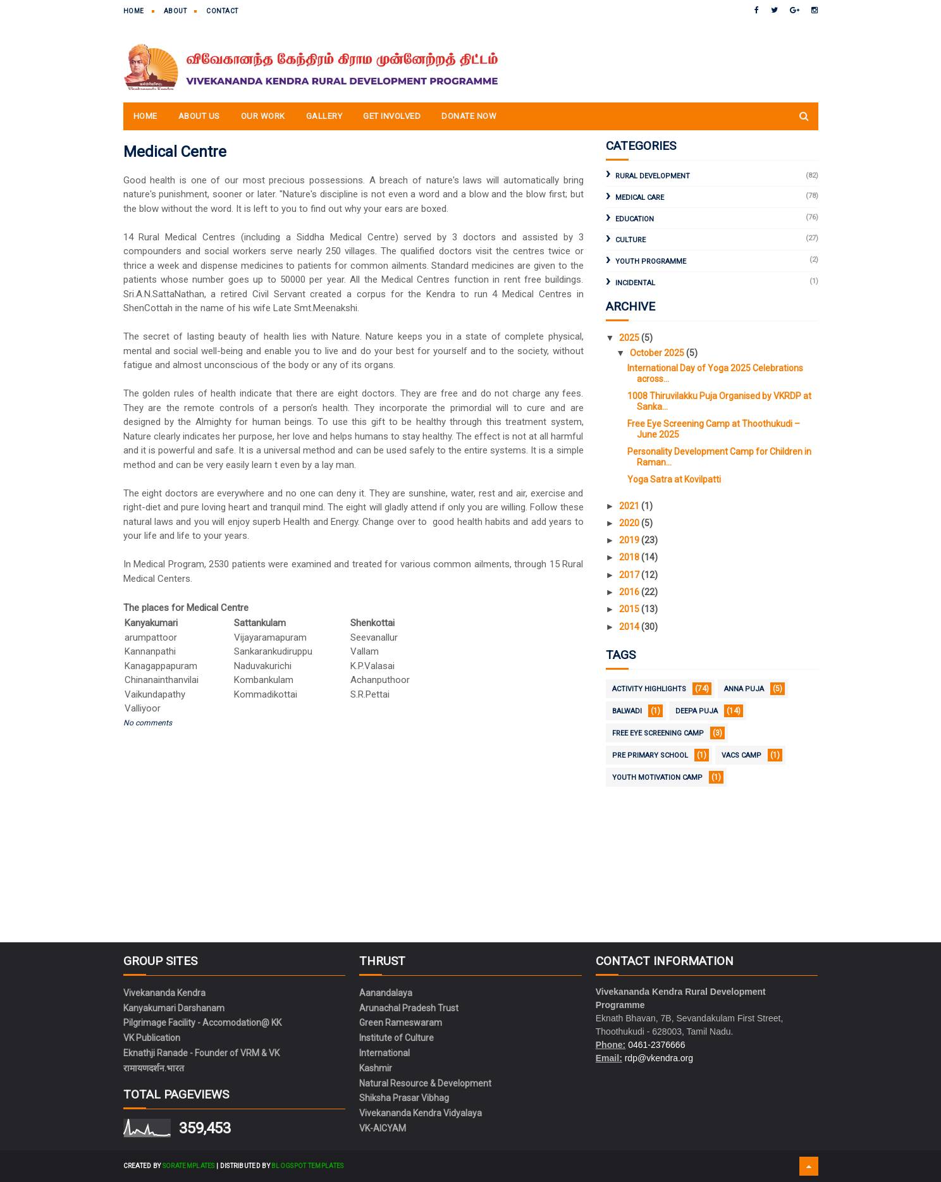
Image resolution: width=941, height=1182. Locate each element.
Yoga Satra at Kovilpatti (674, 479)
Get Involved (392, 116)
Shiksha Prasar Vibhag (404, 1098)
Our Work (263, 116)
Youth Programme (650, 261)
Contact (222, 11)
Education (634, 219)
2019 (630, 540)
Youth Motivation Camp (657, 777)
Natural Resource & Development (425, 1083)
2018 (630, 557)
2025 (630, 338)
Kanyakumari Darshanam (173, 1008)
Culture (630, 240)
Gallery (324, 116)
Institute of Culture (396, 1038)
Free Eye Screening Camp (658, 733)
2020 (630, 523)
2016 (630, 592)
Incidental (635, 283)
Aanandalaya (385, 993)
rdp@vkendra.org (659, 1058)
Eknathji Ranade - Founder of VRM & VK (201, 1053)
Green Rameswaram (400, 1023)
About (175, 11)
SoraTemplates (189, 1165)
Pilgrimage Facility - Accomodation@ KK (202, 1023)
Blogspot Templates (307, 1165)
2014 (630, 627)
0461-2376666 (656, 1045)
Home (133, 11)
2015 (630, 609)
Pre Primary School (650, 755)
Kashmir (375, 1068)
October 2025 (658, 353)
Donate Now (468, 116)
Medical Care (639, 198)
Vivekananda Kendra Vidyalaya (420, 1113)
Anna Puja (744, 689)
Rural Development (652, 176)
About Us (199, 116)
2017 (630, 575)
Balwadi (627, 711)
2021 (630, 506)
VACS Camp (741, 755)
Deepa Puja (696, 711)
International (384, 1053)
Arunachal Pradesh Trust (408, 1008)
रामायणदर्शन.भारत (153, 1068)
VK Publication (151, 1038)
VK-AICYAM (382, 1128)
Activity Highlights (649, 689)
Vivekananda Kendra (164, 993)
